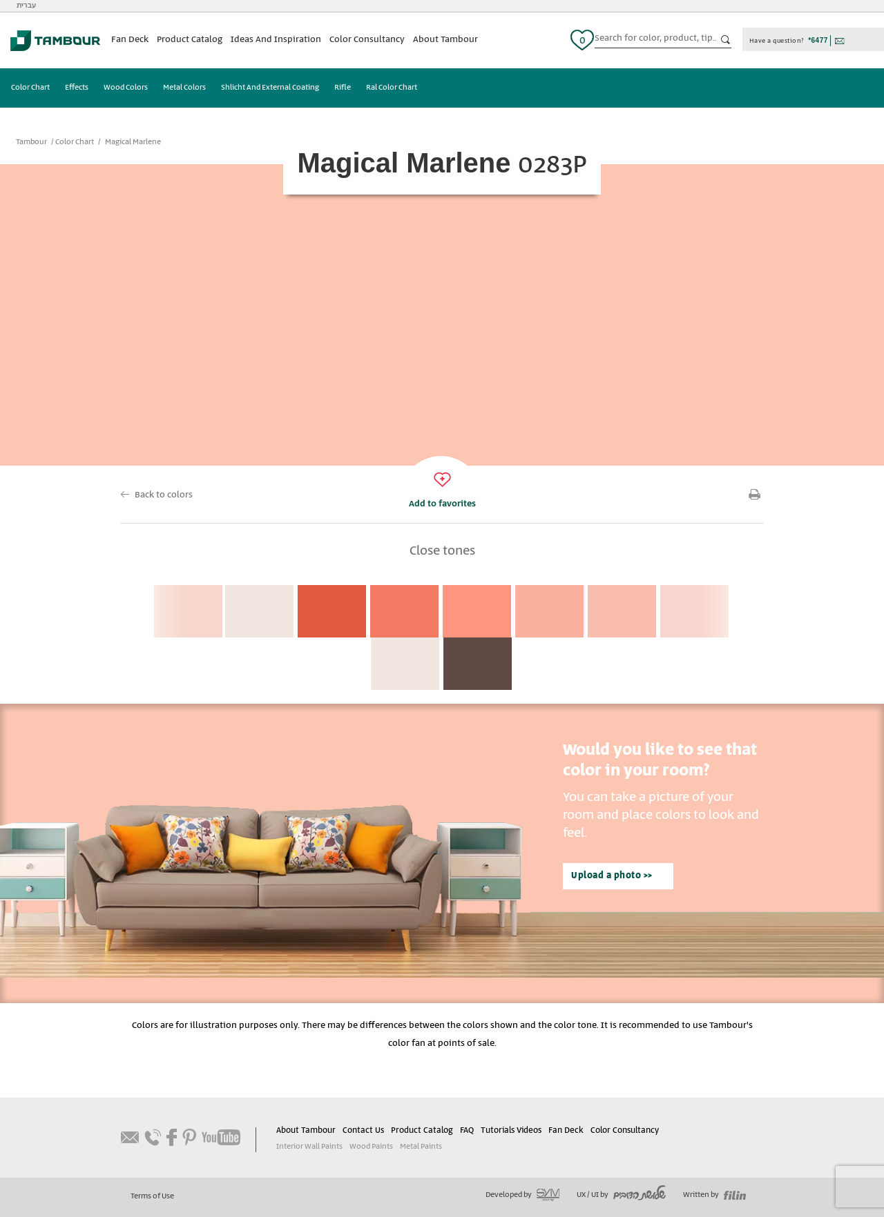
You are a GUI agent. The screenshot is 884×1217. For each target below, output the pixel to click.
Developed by (522, 1194)
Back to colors (164, 495)
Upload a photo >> (612, 875)
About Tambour (445, 39)
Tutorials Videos (511, 1130)
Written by (714, 1194)
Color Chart (30, 87)
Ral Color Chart (391, 87)
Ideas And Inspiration (276, 39)
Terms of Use (152, 1196)
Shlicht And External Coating (270, 87)
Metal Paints (421, 1146)
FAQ (467, 1130)
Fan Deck (129, 39)
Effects (76, 87)
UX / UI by (621, 1194)
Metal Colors (184, 87)
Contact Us (363, 1130)
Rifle (342, 87)
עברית (26, 5)
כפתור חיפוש (725, 40)
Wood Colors (126, 87)
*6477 (818, 40)
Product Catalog (189, 39)
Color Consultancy (367, 39)
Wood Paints (371, 1146)
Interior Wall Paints (309, 1146)
